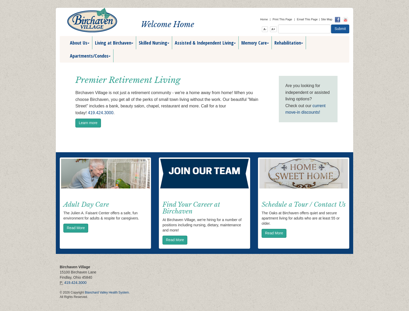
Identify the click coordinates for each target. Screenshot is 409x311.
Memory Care (255, 43)
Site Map (326, 19)
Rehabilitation (288, 43)
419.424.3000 (100, 113)
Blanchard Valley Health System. (107, 292)
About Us (79, 43)
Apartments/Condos (90, 56)
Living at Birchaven (114, 43)
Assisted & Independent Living (205, 43)
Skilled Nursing (154, 43)
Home (264, 19)
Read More (76, 228)
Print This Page (282, 19)
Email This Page (307, 19)
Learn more (88, 123)
